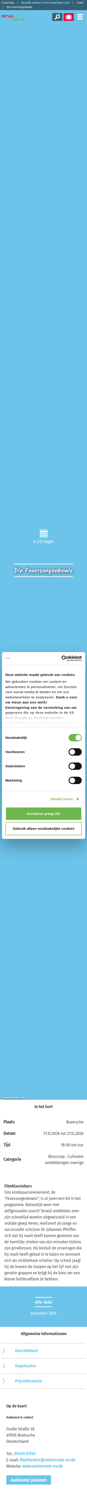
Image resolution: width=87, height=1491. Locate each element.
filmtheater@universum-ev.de (48, 1460)
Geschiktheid (26, 1350)
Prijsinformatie (28, 1381)
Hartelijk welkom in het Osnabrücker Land (45, 2)
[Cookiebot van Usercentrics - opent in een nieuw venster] (62, 658)
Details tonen (62, 799)
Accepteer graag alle (43, 814)
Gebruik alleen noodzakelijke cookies (43, 828)
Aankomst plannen (28, 1480)
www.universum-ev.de (42, 1466)
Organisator (25, 1365)
